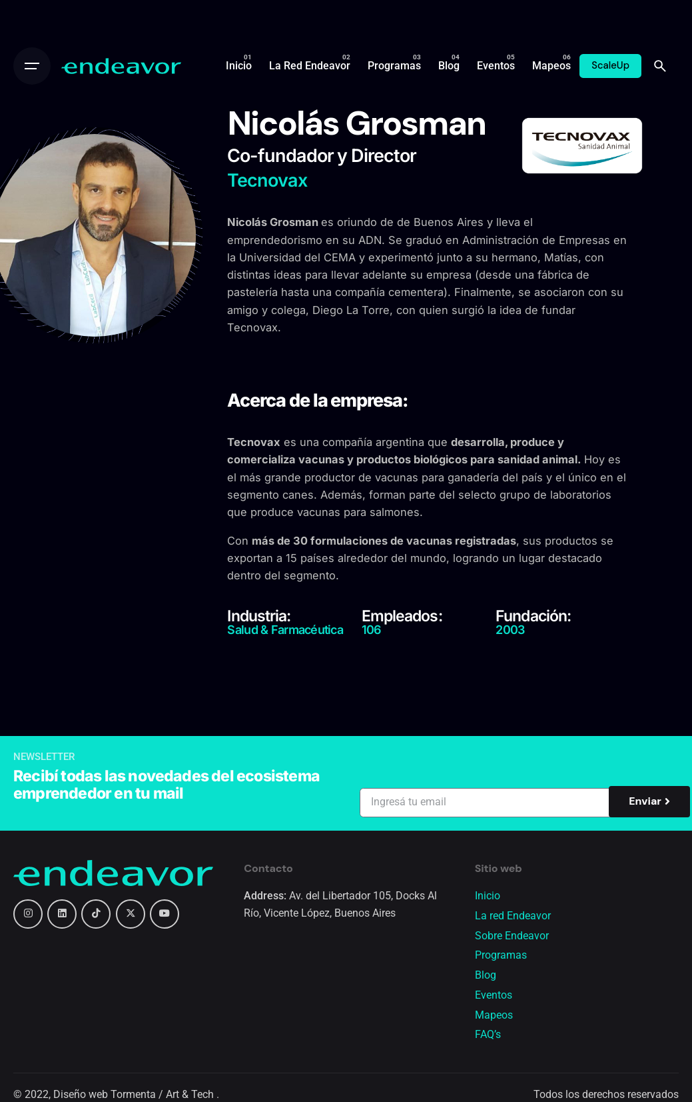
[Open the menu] (32, 66)
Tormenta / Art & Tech (163, 1095)
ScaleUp (610, 65)
